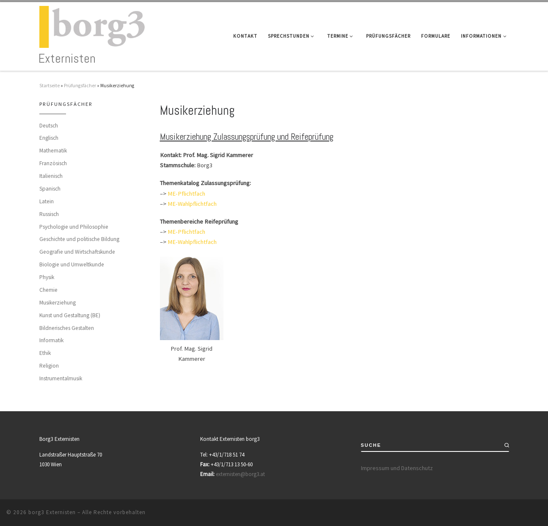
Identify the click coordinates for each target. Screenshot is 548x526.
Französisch (53, 163)
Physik (46, 277)
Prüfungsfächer (80, 86)
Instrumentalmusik (60, 378)
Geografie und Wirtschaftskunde (77, 251)
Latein (46, 201)
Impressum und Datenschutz (397, 468)
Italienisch (51, 176)
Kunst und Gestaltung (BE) (69, 315)
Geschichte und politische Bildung (79, 239)
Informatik (51, 340)
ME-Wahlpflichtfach (192, 204)
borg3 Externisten (52, 512)
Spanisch (50, 188)
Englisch (48, 137)
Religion (49, 365)
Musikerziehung (57, 302)
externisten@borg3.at (240, 474)
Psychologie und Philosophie (73, 226)
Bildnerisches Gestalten (66, 328)
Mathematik (53, 150)
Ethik (45, 353)
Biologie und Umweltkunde (71, 264)
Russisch (49, 214)
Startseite (49, 86)
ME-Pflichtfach (186, 193)
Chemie (48, 289)
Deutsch (48, 125)
